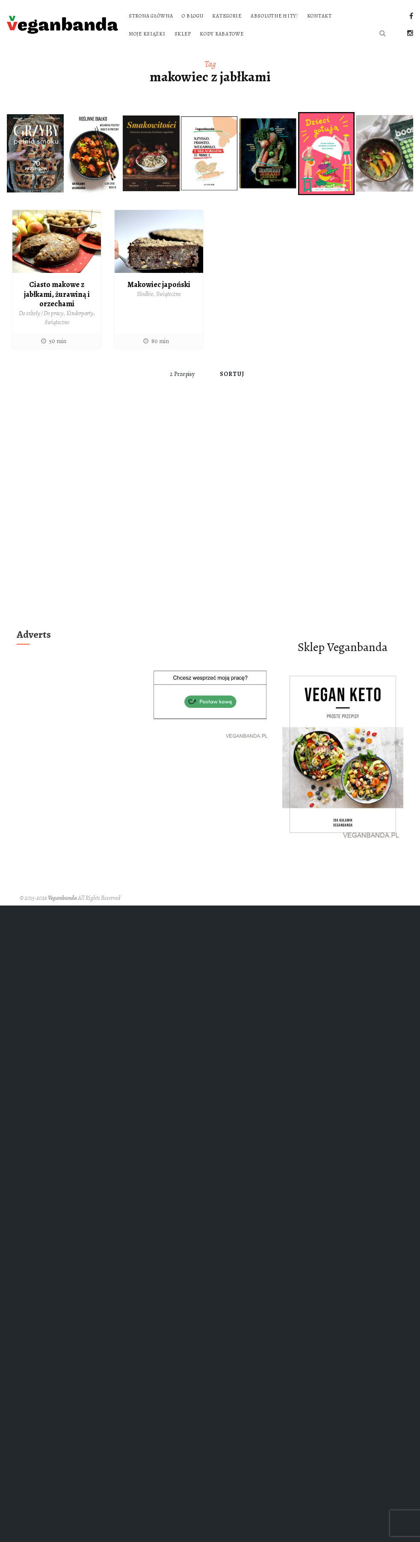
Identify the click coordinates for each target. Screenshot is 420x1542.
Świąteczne (56, 322)
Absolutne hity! (274, 15)
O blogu (192, 15)
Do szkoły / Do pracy (41, 313)
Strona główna (151, 15)
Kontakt (319, 15)
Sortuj (232, 374)
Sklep (183, 33)
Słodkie (145, 294)
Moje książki (147, 33)
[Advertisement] (103, 517)
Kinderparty (79, 313)
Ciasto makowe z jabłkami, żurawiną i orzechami (57, 294)
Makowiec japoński (158, 284)
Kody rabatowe (221, 33)
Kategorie (226, 15)
